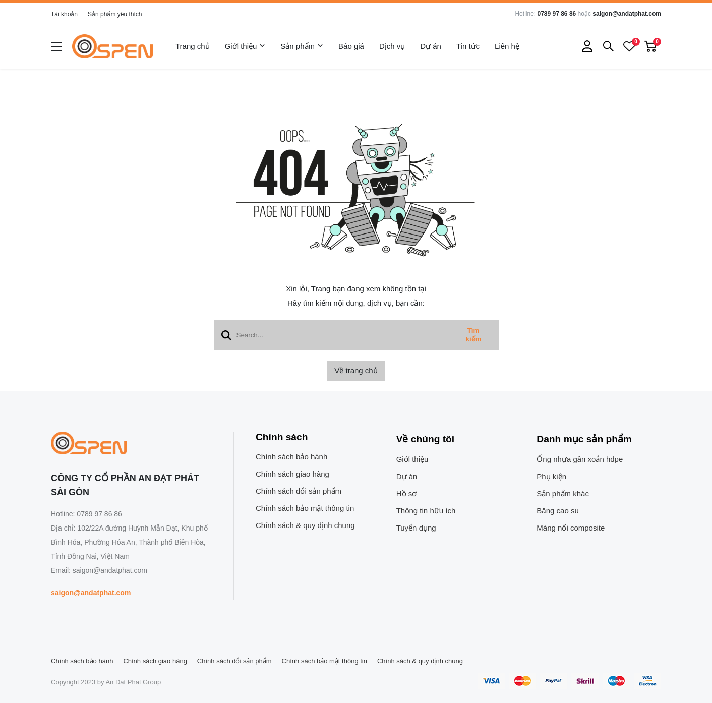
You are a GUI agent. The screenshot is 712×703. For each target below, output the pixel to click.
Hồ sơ (406, 493)
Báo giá (351, 46)
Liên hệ (507, 46)
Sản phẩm (301, 46)
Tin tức (468, 46)
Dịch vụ (392, 46)
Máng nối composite (571, 527)
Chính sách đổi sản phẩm (298, 491)
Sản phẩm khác (563, 493)
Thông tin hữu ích (426, 510)
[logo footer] (131, 444)
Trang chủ (192, 46)
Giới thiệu (245, 46)
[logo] (112, 46)
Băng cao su (557, 510)
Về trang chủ (355, 370)
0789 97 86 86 (556, 13)
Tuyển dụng (416, 527)
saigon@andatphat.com (626, 13)
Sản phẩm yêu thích (115, 14)
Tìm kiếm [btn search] (474, 335)
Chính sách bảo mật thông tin (305, 508)
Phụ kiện (551, 476)
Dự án (430, 46)
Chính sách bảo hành (291, 456)
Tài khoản (64, 14)
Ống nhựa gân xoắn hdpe (580, 459)
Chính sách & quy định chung (305, 525)
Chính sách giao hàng (292, 474)
